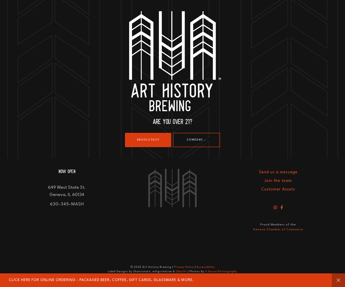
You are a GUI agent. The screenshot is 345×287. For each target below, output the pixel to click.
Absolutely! (148, 139)
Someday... (196, 139)
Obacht (181, 271)
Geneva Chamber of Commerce (278, 229)
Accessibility (205, 267)
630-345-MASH (67, 204)
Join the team (278, 181)
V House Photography (221, 271)
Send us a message (278, 172)
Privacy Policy (184, 267)
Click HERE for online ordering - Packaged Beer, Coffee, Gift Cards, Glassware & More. (101, 280)
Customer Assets (278, 189)
